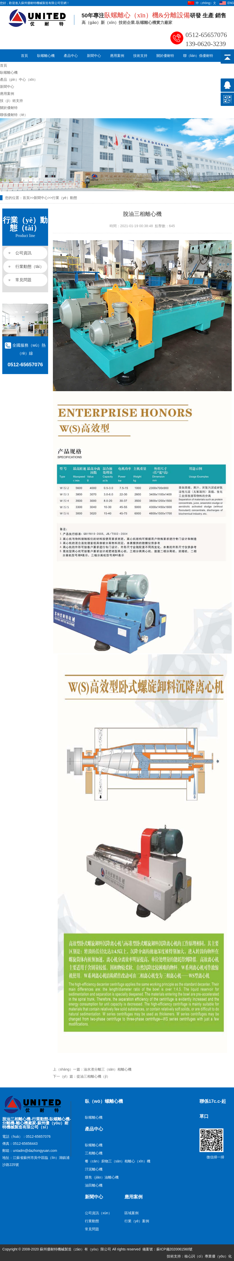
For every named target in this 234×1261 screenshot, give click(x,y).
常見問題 (23, 280)
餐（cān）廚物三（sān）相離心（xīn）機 (117, 1161)
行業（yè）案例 (136, 1221)
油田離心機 (94, 1185)
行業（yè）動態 (64, 198)
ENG (230, 3)
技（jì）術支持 (11, 101)
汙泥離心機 (94, 1169)
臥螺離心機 (46, 56)
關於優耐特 (165, 56)
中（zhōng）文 (206, 3)
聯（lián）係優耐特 (198, 56)
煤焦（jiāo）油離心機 (102, 1177)
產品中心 (71, 56)
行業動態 (92, 1221)
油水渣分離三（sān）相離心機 (108, 1069)
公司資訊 (23, 253)
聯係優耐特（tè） (14, 115)
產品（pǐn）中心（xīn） (19, 79)
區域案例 (131, 1213)
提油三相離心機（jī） (93, 1076)
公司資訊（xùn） (98, 1213)
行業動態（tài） (29, 266)
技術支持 (140, 56)
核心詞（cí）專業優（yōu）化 (207, 1256)
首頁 (24, 56)
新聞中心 (94, 56)
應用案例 (117, 56)
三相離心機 (94, 1153)
